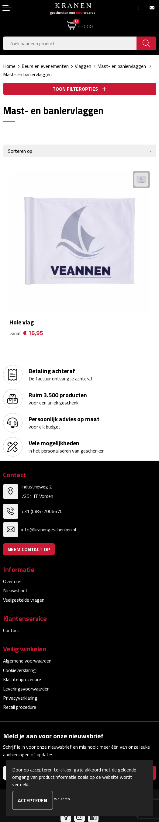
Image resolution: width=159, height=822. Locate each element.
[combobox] (70, 43)
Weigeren (62, 799)
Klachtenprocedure (22, 679)
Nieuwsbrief (15, 590)
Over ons (12, 581)
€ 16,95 (26, 333)
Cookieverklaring (19, 670)
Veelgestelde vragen (23, 599)
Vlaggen (83, 66)
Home (9, 66)
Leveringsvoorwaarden (26, 688)
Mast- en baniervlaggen (122, 66)
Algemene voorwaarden (27, 660)
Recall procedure (19, 707)
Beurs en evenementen (45, 66)
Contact (11, 630)
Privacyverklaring (20, 697)
